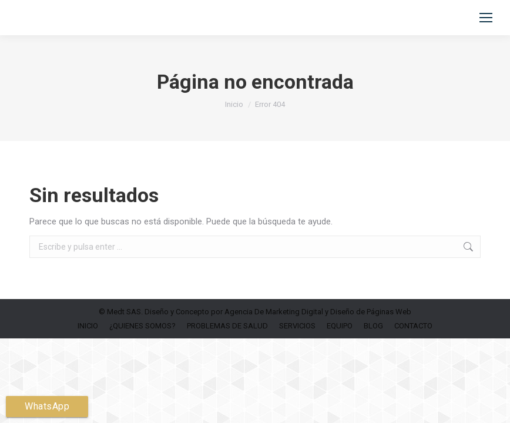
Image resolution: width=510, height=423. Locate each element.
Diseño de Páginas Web (370, 311)
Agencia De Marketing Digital (273, 311)
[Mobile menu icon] (486, 17)
